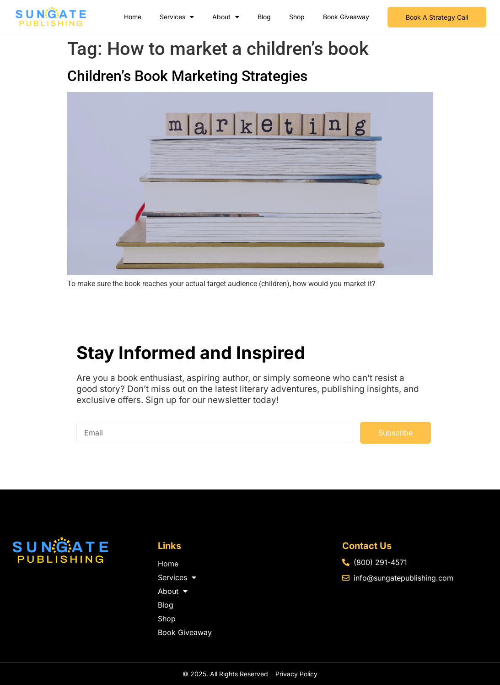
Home (132, 17)
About (225, 17)
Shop (297, 17)
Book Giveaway (346, 17)
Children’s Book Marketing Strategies (187, 76)
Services (177, 17)
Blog (264, 17)
